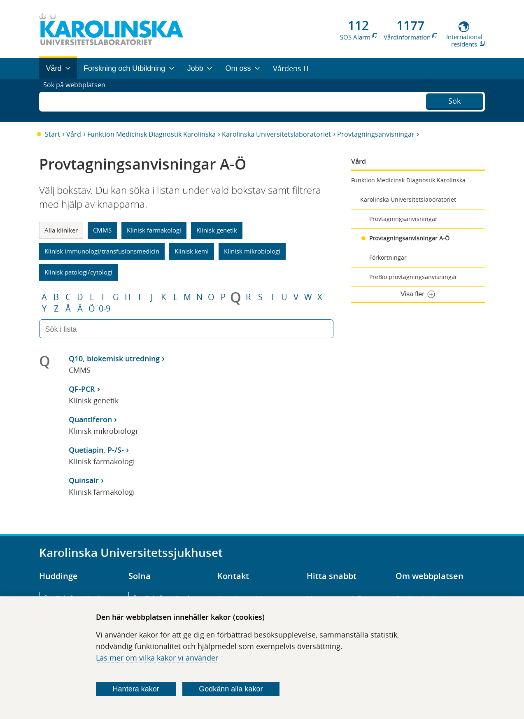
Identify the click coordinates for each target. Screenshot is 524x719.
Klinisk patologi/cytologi (78, 272)
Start (52, 134)
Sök (454, 100)
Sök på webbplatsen (78, 100)
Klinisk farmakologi (154, 230)
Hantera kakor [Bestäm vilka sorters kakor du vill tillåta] (136, 689)
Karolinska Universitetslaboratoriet (276, 134)
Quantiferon (90, 419)
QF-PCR (82, 389)
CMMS (102, 230)
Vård (73, 134)
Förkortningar (388, 257)
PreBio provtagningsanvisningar (413, 277)
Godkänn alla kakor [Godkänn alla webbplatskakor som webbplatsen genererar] (231, 689)
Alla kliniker (61, 230)
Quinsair (84, 480)
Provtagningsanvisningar (376, 134)
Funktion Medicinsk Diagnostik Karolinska (151, 134)
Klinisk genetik (216, 230)
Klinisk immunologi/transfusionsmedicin (101, 251)
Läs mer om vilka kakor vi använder (157, 658)
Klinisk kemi (192, 251)
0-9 (104, 309)
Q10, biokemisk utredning (114, 358)
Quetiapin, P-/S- (96, 450)
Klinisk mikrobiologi (252, 251)
